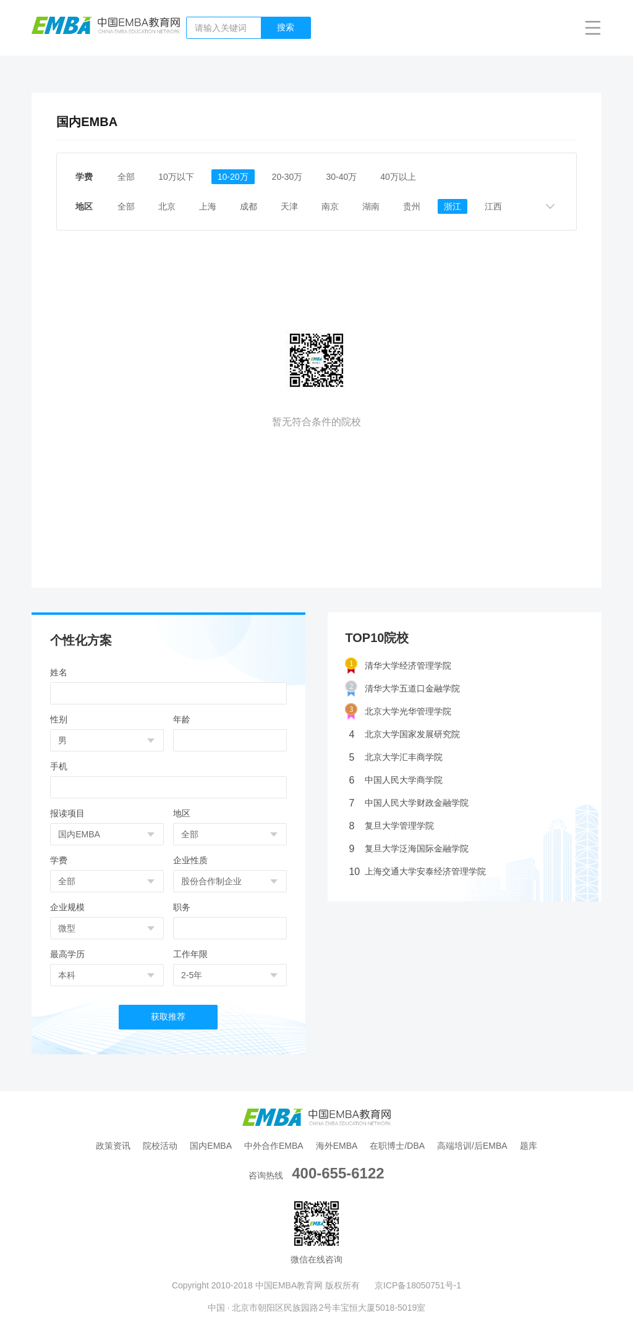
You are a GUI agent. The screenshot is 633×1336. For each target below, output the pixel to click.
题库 (528, 1146)
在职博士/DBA (397, 1146)
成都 (248, 206)
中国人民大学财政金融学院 (409, 803)
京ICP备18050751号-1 (418, 1285)
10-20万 (233, 177)
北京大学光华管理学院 (398, 711)
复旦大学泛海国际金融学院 (409, 848)
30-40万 (341, 177)
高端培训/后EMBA (472, 1146)
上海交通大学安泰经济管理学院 (417, 871)
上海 (207, 206)
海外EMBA (337, 1146)
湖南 (371, 206)
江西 (493, 206)
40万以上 (398, 177)
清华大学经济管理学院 (398, 665)
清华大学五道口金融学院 (402, 688)
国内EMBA (211, 1146)
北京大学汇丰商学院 (396, 757)
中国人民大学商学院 (396, 780)
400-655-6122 (338, 1173)
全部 (126, 177)
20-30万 (287, 177)
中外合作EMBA (274, 1146)
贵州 (411, 206)
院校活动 (160, 1146)
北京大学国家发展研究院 (404, 734)
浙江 (452, 206)
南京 (330, 206)
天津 (289, 206)
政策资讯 (113, 1146)
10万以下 (176, 177)
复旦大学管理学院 (391, 826)
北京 (167, 206)
